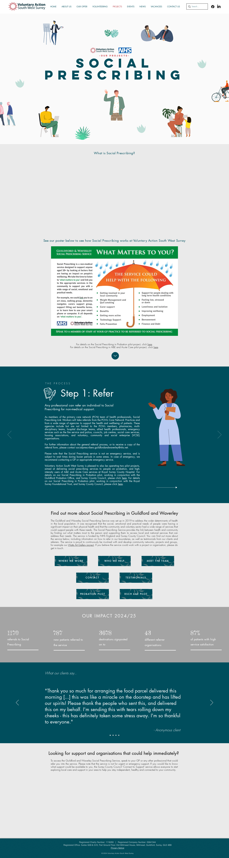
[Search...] (196, 6)
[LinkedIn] (219, 7)
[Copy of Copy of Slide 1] (110, 735)
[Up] (115, 356)
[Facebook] (213, 7)
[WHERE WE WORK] (71, 561)
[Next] (220, 435)
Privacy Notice (117, 848)
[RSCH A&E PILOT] (136, 594)
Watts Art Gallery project (81, 545)
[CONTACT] (92, 578)
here (150, 344)
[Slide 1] (115, 735)
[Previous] (9, 435)
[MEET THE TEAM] (158, 561)
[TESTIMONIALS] (136, 578)
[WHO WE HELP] (114, 561)
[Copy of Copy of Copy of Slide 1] (113, 735)
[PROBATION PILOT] (92, 594)
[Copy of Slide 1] (118, 735)
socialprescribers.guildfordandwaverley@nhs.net (102, 447)
